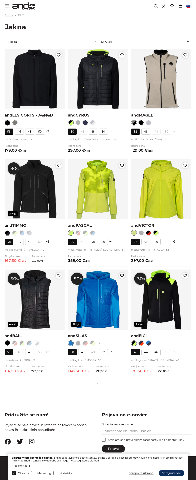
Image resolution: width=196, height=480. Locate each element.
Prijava (113, 449)
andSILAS (77, 335)
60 (72, 131)
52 (135, 131)
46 (19, 131)
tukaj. (180, 440)
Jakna (21, 15)
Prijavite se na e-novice (117, 424)
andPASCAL (80, 225)
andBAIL (13, 335)
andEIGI (139, 335)
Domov (9, 15)
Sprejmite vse (171, 473)
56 (9, 131)
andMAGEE (142, 115)
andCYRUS (79, 115)
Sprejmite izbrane (141, 473)
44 (19, 242)
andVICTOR (142, 225)
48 (29, 131)
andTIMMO (15, 225)
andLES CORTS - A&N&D (29, 115)
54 (72, 242)
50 (40, 131)
